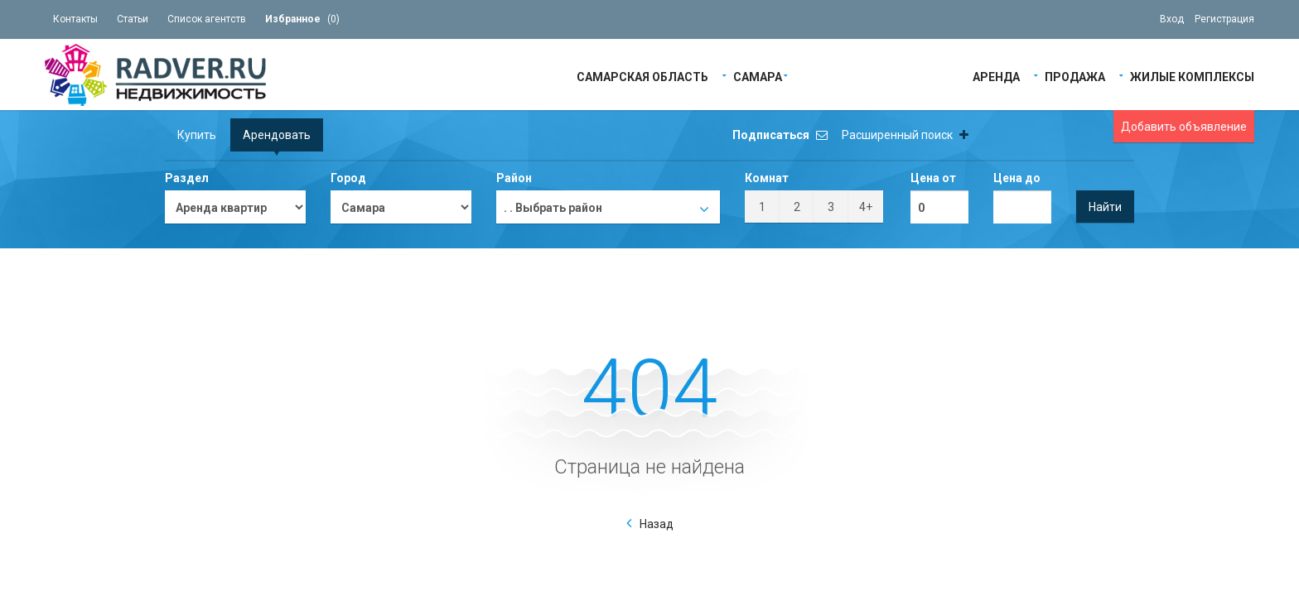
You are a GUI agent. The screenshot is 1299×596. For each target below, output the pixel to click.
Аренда (996, 75)
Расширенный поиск (905, 135)
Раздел (187, 178)
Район (514, 178)
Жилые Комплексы (1192, 75)
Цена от (933, 178)
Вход (1172, 19)
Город (348, 178)
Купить (196, 135)
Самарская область (642, 75)
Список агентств (206, 19)
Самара (757, 75)
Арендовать (277, 135)
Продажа (1075, 75)
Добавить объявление (1184, 126)
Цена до (1017, 178)
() (302, 19)
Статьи (132, 19)
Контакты (75, 19)
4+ (865, 207)
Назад (657, 524)
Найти (1105, 207)
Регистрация (1224, 19)
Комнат (767, 178)
